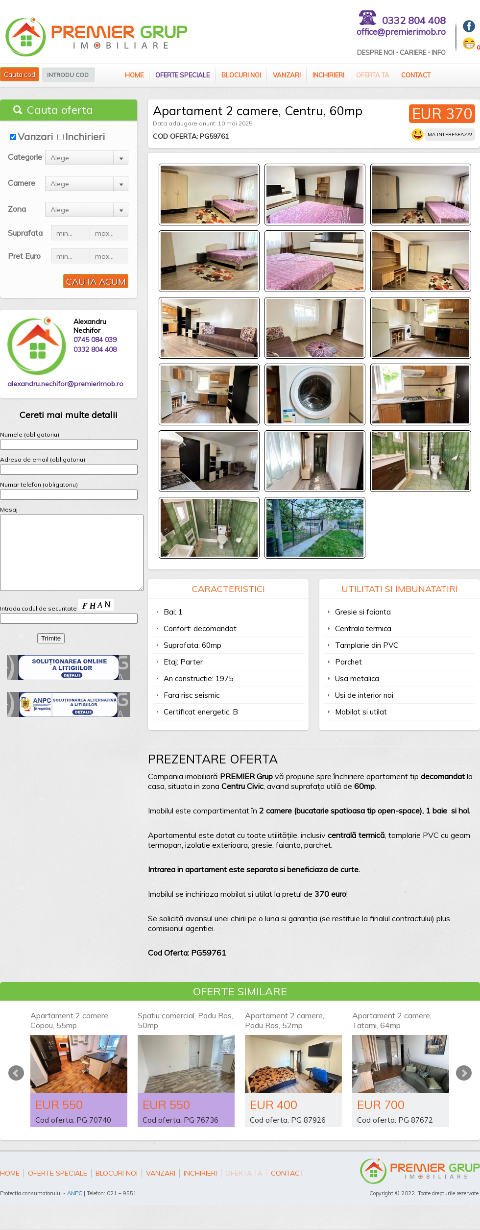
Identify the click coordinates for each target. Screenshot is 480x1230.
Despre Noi (375, 52)
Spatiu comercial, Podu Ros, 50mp (185, 1020)
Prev (16, 1073)
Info (439, 52)
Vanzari (287, 75)
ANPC (74, 1193)
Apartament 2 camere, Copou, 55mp (70, 1020)
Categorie (25, 157)
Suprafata (25, 233)
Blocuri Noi (241, 75)
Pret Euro (24, 256)
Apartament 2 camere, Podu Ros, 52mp (284, 1020)
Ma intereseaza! (450, 134)
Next (464, 1073)
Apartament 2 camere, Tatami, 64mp (392, 1020)
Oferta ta (372, 75)
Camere (21, 183)
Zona (17, 209)
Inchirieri (328, 75)
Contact (416, 75)
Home (134, 75)
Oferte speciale (182, 75)
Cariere (413, 52)
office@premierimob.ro (401, 31)
